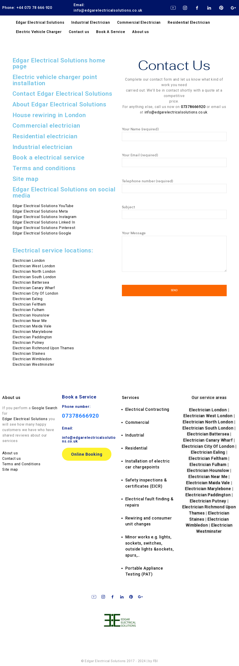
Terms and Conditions (21, 464)
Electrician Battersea (31, 282)
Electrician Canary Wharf (34, 288)
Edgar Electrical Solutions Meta (40, 211)
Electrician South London (34, 277)
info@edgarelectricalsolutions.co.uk (176, 112)
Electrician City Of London (35, 293)
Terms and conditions (44, 168)
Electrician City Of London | (209, 446)
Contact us (79, 32)
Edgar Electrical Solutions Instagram (45, 217)
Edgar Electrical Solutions (40, 22)
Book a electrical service (49, 157)
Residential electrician (45, 136)
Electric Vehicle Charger (39, 32)
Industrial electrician (43, 147)
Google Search (44, 408)
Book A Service (110, 32)
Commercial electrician (46, 125)
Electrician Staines (29, 353)
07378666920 (80, 416)
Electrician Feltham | (209, 458)
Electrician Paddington (32, 337)
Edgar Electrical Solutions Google (42, 233)
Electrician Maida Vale (32, 326)
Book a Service (79, 397)
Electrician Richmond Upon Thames (43, 348)
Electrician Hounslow (31, 315)
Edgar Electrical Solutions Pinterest (44, 228)
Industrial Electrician (90, 22)
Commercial (137, 422)
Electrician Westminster (33, 364)
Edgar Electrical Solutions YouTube (43, 206)
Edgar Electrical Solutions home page (59, 63)
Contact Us (174, 64)
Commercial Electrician (139, 22)
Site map (26, 179)
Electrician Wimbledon (32, 359)
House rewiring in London (49, 115)
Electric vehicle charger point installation (55, 80)
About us (140, 32)
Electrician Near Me (30, 321)
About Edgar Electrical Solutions (60, 104)
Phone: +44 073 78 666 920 (27, 7)
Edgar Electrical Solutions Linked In (44, 222)
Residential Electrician (189, 22)
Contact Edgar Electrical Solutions (62, 93)
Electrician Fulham (28, 310)
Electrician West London (207, 416)
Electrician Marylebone (33, 331)
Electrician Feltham (29, 304)
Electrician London (208, 410)
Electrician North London (34, 271)
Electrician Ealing (28, 299)
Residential (136, 448)
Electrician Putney (28, 342)
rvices (130, 397)
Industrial (134, 435)
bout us (13, 397)
